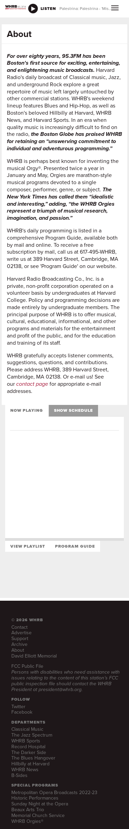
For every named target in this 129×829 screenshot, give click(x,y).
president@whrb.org (60, 689)
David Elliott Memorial (34, 656)
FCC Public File (27, 666)
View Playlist (27, 546)
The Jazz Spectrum (31, 735)
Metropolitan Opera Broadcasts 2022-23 (54, 792)
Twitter (18, 706)
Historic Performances (34, 798)
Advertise (21, 632)
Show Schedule (73, 410)
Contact (19, 627)
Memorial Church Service (38, 815)
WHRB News (25, 769)
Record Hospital (28, 746)
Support (19, 638)
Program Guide (75, 546)
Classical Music (27, 729)
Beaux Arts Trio (27, 809)
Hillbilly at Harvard (30, 763)
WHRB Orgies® (27, 821)
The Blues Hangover (33, 758)
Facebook (21, 712)
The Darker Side (28, 752)
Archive (19, 644)
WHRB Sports (25, 740)
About (17, 650)
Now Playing (26, 410)
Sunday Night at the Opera (39, 803)
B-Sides (19, 775)
